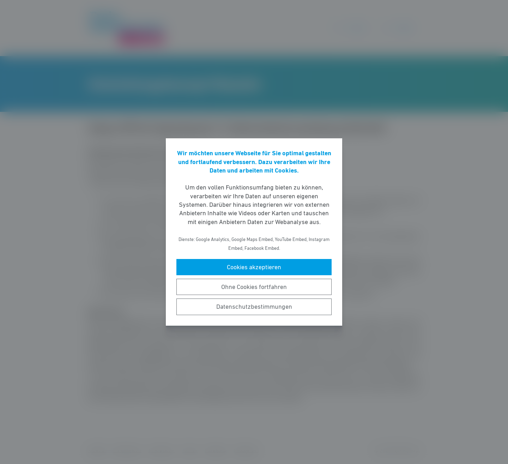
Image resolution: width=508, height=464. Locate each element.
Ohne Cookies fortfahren (254, 287)
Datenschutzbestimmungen (254, 307)
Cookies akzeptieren (254, 267)
